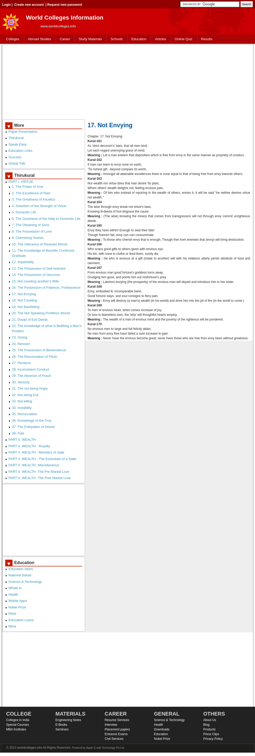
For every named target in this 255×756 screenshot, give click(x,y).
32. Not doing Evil (25, 395)
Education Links (21, 151)
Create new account (29, 5)
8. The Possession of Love (32, 231)
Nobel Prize (17, 607)
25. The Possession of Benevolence (39, 350)
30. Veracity (21, 382)
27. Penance (21, 363)
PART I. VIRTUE (21, 182)
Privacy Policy (213, 739)
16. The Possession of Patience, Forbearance (46, 287)
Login (6, 5)
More (12, 626)
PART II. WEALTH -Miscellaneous (34, 465)
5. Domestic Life (24, 212)
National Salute (20, 575)
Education (138, 39)
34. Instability (22, 408)
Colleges (11, 39)
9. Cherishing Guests (28, 238)
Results (206, 39)
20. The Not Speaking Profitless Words (41, 313)
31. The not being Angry (30, 388)
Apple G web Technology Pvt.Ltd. (105, 747)
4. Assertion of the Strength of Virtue (39, 206)
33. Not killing (22, 401)
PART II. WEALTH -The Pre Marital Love (39, 472)
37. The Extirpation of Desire (33, 427)
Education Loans (21, 620)
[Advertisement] (127, 81)
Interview (111, 725)
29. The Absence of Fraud (31, 376)
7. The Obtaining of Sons (31, 225)
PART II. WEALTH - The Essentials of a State (42, 459)
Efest (12, 613)
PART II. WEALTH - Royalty (29, 446)
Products (209, 729)
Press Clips (211, 734)
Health (14, 594)
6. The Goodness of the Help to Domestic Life (46, 219)
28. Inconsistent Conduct (30, 369)
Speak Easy (18, 144)
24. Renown (21, 344)
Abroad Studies (38, 39)
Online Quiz (183, 39)
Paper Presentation (23, 132)
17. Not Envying (24, 294)
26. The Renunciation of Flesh (34, 357)
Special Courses (17, 725)
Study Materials (89, 39)
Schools (115, 39)
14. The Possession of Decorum (36, 275)
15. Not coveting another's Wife (35, 281)
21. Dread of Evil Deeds (30, 320)
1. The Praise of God (27, 187)
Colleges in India (17, 720)
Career (64, 39)
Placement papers (117, 729)
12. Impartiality (23, 262)
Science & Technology (25, 582)
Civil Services (114, 739)
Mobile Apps (18, 601)
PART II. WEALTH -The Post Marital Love (40, 478)
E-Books (61, 725)
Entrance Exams (116, 734)
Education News (21, 569)
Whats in (15, 588)
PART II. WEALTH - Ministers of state (36, 452)
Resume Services (117, 720)
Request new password (64, 5)
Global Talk (17, 163)
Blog (206, 725)
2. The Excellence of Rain (31, 193)
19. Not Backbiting (26, 307)
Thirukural (16, 138)
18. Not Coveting (24, 300)
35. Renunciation (25, 414)
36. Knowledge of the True (32, 420)
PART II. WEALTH (22, 439)
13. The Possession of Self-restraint (39, 268)
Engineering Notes (68, 720)
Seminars (62, 729)
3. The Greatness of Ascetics (33, 199)
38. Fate (18, 433)
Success (15, 157)
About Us (209, 720)
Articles (160, 39)
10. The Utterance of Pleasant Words (40, 244)
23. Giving (19, 337)
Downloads (161, 729)
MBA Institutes (16, 729)
